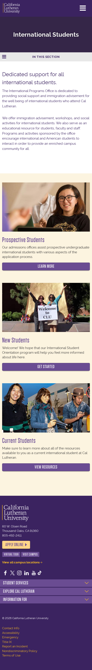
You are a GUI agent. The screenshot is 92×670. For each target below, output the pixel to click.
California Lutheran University (11, 8)
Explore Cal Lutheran (19, 591)
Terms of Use (11, 655)
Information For (15, 599)
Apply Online (14, 544)
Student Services (15, 582)
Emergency (10, 637)
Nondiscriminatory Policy (19, 651)
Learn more (46, 266)
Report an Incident (15, 646)
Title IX (7, 642)
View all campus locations (21, 562)
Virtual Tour (11, 554)
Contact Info (10, 628)
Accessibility (10, 633)
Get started (46, 366)
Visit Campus (30, 554)
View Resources (46, 467)
